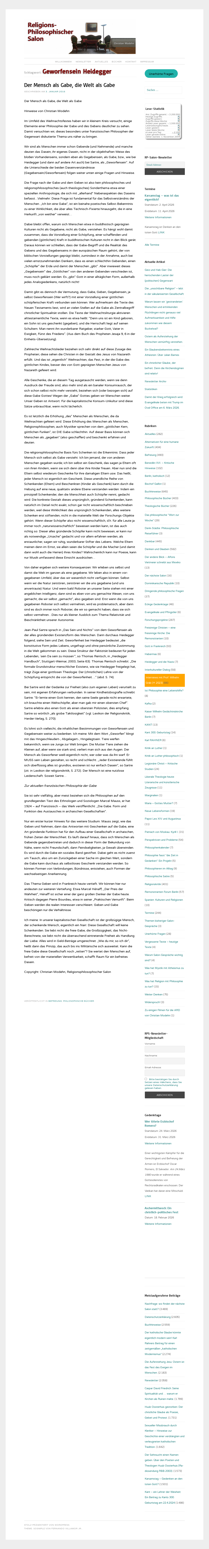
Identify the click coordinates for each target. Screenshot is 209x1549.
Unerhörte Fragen (161, 74)
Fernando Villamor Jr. (66, 1528)
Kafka (148, 703)
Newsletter (83, 61)
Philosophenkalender (157, 847)
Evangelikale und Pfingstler (161, 612)
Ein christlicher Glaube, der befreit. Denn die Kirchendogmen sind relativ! (164, 368)
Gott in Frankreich (155, 646)
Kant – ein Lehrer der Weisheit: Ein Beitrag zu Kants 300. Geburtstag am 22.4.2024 (163, 1497)
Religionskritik (153, 884)
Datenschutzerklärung (158, 1317)
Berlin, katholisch (154, 476)
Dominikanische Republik (159, 583)
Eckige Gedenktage (156, 604)
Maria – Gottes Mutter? (159, 803)
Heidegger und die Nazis (159, 661)
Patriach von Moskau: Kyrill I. (161, 832)
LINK (161, 232)
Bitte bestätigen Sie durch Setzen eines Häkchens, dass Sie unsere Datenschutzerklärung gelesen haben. (163, 1084)
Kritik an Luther (154, 748)
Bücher (117, 61)
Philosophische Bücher (78, 1001)
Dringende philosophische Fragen (164, 591)
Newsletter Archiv (155, 381)
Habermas (151, 654)
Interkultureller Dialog (157, 669)
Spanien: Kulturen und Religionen (164, 899)
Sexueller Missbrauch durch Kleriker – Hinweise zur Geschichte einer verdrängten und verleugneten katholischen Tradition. (164, 1436)
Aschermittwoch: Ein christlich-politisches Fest (161, 1210)
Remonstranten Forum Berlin (161, 891)
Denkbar (150, 541)
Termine (149, 912)
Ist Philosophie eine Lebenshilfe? (164, 690)
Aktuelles (101, 61)
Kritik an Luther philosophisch (162, 755)
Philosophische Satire (157, 876)
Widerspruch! (152, 1002)
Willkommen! (63, 61)
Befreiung (55, 1001)
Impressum (147, 61)
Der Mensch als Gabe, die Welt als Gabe (69, 84)
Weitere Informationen (158, 217)
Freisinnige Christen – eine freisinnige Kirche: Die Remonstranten (160, 633)
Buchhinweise (153, 491)
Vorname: (150, 1043)
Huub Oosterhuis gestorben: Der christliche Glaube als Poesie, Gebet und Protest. (164, 1412)
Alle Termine (152, 244)
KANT (148, 724)
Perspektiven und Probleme (161, 839)
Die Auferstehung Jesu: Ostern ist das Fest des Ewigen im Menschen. (164, 1367)
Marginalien (151, 795)
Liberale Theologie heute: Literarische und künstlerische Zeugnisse (162, 782)
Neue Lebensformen (157, 811)
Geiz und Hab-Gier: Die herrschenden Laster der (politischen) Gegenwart (159, 275)
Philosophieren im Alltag (159, 868)
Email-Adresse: (153, 1067)
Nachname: (151, 1055)
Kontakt (131, 61)
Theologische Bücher (157, 506)
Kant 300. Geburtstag (157, 732)
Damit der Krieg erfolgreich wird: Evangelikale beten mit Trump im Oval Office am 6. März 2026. (164, 402)
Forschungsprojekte (156, 619)
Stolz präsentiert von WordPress (46, 1525)
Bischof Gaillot (153, 483)
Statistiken (151, 389)
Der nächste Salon (155, 575)
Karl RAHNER (153, 740)
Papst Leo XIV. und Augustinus (163, 818)
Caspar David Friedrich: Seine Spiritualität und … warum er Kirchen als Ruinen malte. (162, 1394)
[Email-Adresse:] (165, 165)
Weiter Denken (154, 994)
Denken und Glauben (157, 549)
